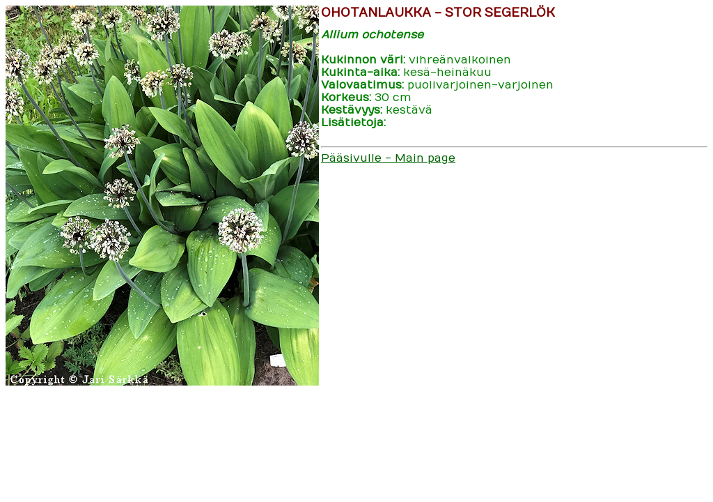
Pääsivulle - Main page (388, 158)
